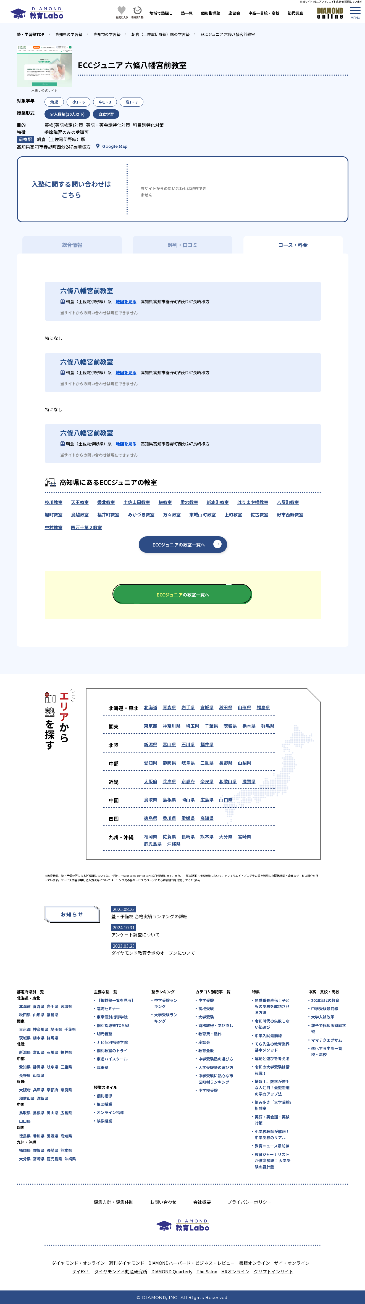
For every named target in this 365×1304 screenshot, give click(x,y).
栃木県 (249, 725)
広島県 (207, 799)
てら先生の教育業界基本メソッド (272, 1047)
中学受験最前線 (324, 1008)
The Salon (206, 1271)
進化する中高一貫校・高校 (326, 1051)
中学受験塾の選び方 (215, 1059)
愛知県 (150, 762)
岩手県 (188, 707)
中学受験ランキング (165, 1003)
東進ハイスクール (112, 1059)
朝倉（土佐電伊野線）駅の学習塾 (161, 34)
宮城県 (207, 707)
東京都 (150, 725)
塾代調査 (295, 13)
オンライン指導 (110, 1112)
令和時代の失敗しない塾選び (272, 1024)
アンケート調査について (135, 934)
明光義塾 (104, 1033)
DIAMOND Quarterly (171, 1271)
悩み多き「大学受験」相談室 (273, 1105)
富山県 (169, 744)
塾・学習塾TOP (30, 34)
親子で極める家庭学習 (328, 1028)
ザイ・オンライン (291, 1263)
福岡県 (150, 836)
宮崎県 (244, 836)
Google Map (114, 146)
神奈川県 (171, 725)
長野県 (225, 762)
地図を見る (126, 301)
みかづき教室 (141, 514)
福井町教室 (108, 514)
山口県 (225, 799)
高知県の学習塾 (68, 34)
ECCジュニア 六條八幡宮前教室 (228, 34)
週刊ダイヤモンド (126, 1263)
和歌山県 (228, 781)
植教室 (165, 502)
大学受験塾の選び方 (215, 1067)
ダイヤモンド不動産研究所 (120, 1271)
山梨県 (244, 762)
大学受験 (206, 1017)
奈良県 (207, 781)
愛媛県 (188, 818)
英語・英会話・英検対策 (272, 1120)
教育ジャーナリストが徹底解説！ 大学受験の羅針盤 (272, 1161)
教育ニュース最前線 (272, 1146)
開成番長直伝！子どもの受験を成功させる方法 (272, 1006)
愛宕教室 (189, 502)
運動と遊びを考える (272, 1058)
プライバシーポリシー (249, 1202)
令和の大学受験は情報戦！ (272, 1070)
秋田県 (225, 707)
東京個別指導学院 (112, 1017)
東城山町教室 (202, 514)
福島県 (263, 707)
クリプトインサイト (273, 1271)
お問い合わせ (163, 1202)
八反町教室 (288, 502)
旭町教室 (53, 514)
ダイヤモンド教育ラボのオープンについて (153, 952)
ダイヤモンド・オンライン (78, 1263)
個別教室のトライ (112, 1050)
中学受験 (206, 1000)
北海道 (150, 707)
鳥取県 (150, 799)
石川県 (188, 744)
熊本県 (207, 836)
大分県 (225, 836)
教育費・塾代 (210, 1033)
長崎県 (188, 836)
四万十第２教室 (86, 527)
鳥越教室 (80, 514)
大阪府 (150, 781)
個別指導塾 (210, 13)
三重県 (207, 762)
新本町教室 (218, 502)
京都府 (188, 781)
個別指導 (104, 1096)
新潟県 (150, 744)
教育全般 (206, 1050)
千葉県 (211, 725)
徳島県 (150, 818)
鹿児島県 (153, 843)
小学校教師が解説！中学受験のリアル (272, 1134)
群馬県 (267, 725)
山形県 (244, 707)
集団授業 (104, 1104)
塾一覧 (187, 13)
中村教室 (53, 527)
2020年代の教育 (325, 1000)
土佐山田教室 (137, 502)
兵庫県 (169, 781)
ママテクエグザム (326, 1040)
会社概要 (202, 1202)
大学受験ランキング (165, 1017)
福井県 (207, 744)
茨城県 (230, 725)
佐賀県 (169, 836)
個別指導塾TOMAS (113, 1025)
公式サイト (49, 90)
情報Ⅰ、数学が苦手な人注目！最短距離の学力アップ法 (272, 1088)
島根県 (169, 799)
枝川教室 (53, 502)
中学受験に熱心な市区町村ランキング (215, 1078)
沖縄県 (173, 843)
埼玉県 (192, 725)
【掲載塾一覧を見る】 (116, 1000)
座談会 (234, 13)
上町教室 (233, 514)
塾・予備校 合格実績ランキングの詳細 (149, 916)
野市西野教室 (290, 514)
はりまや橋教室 (252, 502)
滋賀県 (249, 781)
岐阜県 (188, 762)
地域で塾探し (161, 13)
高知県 (207, 818)
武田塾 (102, 1067)
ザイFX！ (81, 1271)
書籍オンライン (254, 1263)
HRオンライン (235, 1271)
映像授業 (104, 1121)
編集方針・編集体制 (113, 1202)
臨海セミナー (108, 1008)
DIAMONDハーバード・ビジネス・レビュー (191, 1263)
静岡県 (169, 762)
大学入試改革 (322, 1017)
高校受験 (206, 1008)
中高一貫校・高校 (263, 13)
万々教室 (172, 514)
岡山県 (188, 799)
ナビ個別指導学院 (112, 1042)
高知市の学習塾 (106, 34)
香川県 (169, 818)
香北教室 (106, 502)
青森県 (169, 707)
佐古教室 (259, 514)
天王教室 (80, 502)
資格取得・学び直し (215, 1025)
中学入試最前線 (268, 1035)
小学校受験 (208, 1090)
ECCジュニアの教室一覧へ (179, 544)
